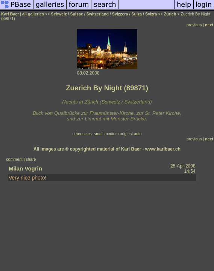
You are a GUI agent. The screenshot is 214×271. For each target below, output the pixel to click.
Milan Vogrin (25, 168)
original (126, 133)
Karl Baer (10, 14)
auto (138, 133)
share (31, 159)
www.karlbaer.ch (163, 149)
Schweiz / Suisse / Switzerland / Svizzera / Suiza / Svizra (104, 14)
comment (14, 159)
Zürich (170, 14)
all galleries (33, 14)
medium (112, 133)
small (98, 133)
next (209, 25)
